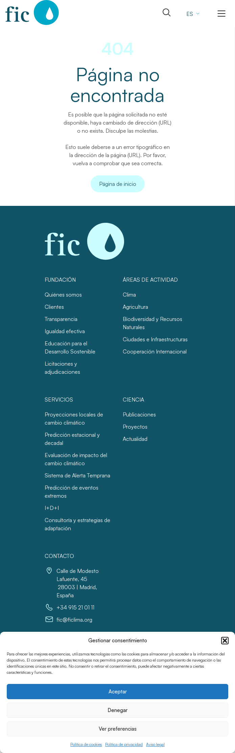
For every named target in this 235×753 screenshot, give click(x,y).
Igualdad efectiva (65, 331)
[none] (192, 13)
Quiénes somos (63, 294)
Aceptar (118, 691)
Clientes (54, 306)
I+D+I (52, 507)
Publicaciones (139, 414)
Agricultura (135, 306)
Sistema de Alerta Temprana (77, 475)
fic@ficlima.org (74, 619)
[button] (224, 640)
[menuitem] (192, 13)
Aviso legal (155, 744)
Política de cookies (86, 744)
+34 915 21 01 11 (75, 607)
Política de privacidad (124, 744)
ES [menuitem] (189, 13)
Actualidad (135, 438)
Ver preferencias (118, 729)
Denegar (117, 710)
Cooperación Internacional (155, 351)
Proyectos (135, 426)
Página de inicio (117, 183)
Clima (129, 294)
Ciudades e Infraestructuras (155, 339)
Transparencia (61, 319)
